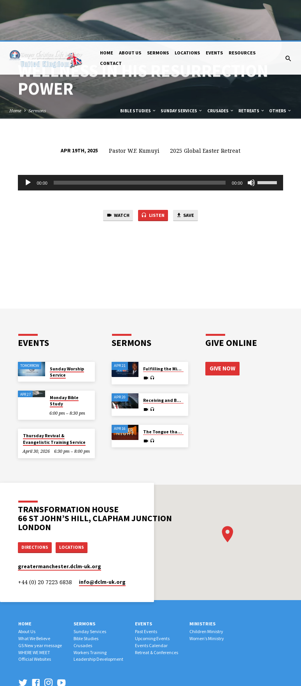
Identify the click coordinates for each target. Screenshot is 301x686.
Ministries (202, 583)
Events (214, 12)
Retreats (251, 69)
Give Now (222, 326)
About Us (130, 12)
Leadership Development (98, 619)
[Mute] (251, 141)
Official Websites (34, 619)
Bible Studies (138, 69)
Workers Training (90, 612)
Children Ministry (206, 591)
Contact (111, 23)
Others (280, 69)
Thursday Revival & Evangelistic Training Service (54, 397)
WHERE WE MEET (34, 612)
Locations (187, 12)
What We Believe (34, 598)
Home (106, 12)
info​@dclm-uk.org (102, 541)
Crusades (220, 69)
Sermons (158, 12)
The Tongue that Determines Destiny (183, 390)
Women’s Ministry (206, 598)
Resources (242, 12)
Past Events (146, 591)
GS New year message (40, 605)
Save (188, 174)
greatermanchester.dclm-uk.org (59, 526)
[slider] (140, 141)
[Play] (28, 141)
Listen (153, 174)
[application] (150, 141)
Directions (36, 506)
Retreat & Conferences (156, 612)
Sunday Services (182, 69)
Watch (115, 174)
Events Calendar (151, 605)
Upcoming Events (152, 598)
